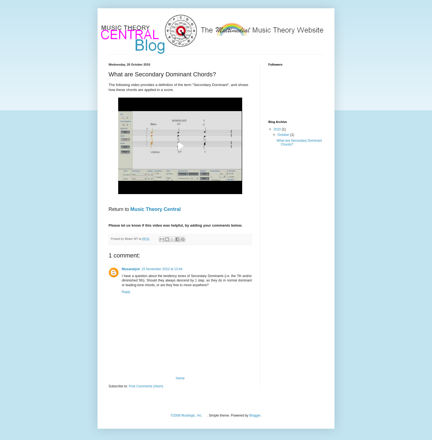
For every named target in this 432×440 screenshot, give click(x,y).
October (283, 135)
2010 (278, 129)
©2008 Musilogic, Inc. (186, 415)
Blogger (254, 415)
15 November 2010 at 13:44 (161, 269)
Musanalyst (131, 269)
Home (180, 378)
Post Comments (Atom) (146, 386)
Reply (126, 292)
